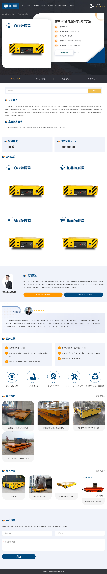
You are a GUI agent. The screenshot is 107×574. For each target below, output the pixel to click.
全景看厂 (72, 5)
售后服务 (50, 5)
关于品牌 (58, 5)
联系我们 (65, 5)
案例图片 (42, 79)
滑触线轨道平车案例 (23, 14)
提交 (18, 556)
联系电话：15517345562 (84, 295)
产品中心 (29, 5)
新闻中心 (43, 5)
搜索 (94, 90)
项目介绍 (16, 79)
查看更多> (100, 396)
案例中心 (36, 5)
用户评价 (68, 79)
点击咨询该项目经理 (43, 295)
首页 (23, 5)
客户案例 (93, 79)
